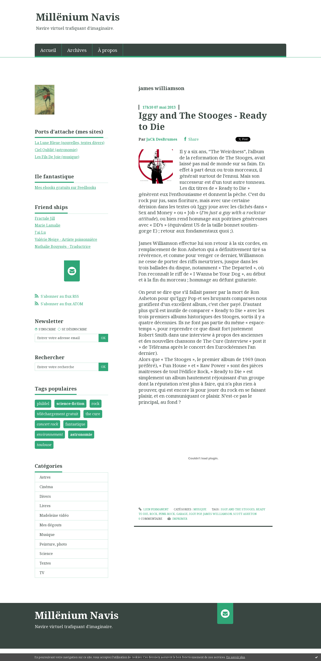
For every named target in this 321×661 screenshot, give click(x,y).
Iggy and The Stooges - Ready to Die (203, 120)
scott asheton (245, 514)
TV (42, 572)
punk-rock (167, 514)
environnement (50, 434)
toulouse (44, 444)
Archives (77, 50)
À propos (107, 50)
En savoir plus (235, 657)
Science (46, 553)
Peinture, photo (53, 544)
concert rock (47, 424)
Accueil (48, 50)
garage (182, 514)
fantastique (75, 424)
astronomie (81, 434)
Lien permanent (153, 509)
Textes (45, 563)
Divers (45, 496)
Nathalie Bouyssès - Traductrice (63, 246)
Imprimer (177, 519)
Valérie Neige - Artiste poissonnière (66, 239)
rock (95, 403)
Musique (47, 534)
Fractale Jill (45, 218)
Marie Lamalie (47, 225)
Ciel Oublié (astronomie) (56, 149)
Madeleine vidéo (54, 515)
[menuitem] (48, 50)
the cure (93, 413)
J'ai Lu (40, 232)
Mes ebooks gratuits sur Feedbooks (65, 187)
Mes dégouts (51, 524)
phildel (43, 403)
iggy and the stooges (238, 509)
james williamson (217, 514)
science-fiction (70, 403)
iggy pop (195, 514)
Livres (45, 505)
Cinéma (46, 486)
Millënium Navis (78, 17)
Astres (45, 477)
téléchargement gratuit (57, 413)
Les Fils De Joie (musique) (57, 156)
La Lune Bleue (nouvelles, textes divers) (69, 142)
